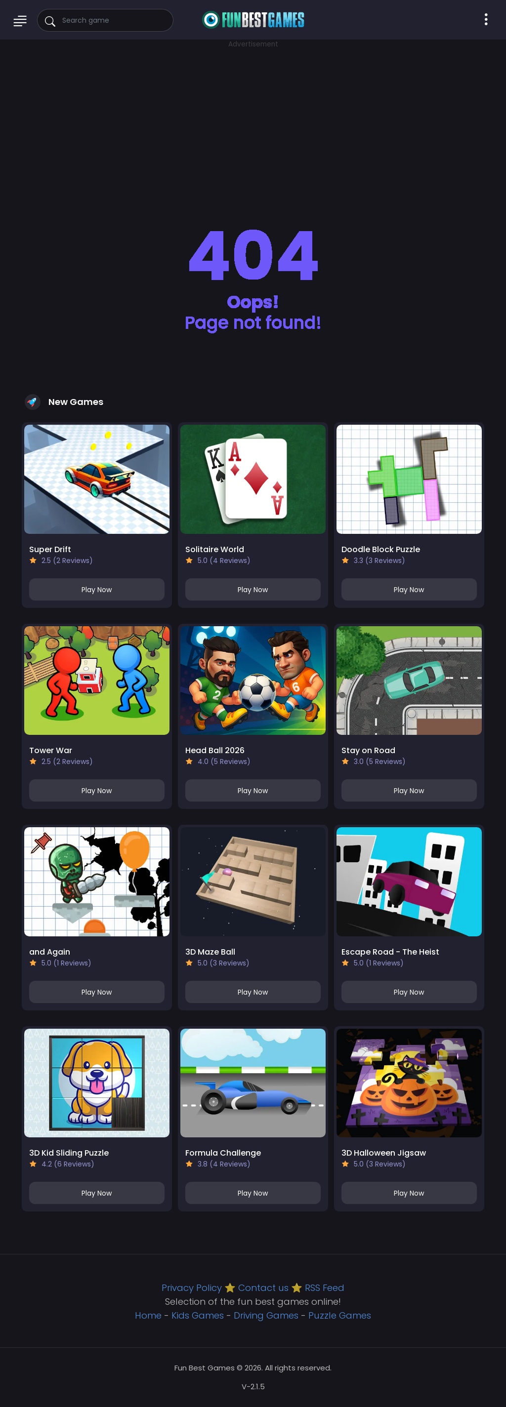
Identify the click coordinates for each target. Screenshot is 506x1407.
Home (148, 1315)
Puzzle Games (339, 1315)
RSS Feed (324, 1288)
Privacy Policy (192, 1288)
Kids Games (197, 1315)
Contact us (263, 1288)
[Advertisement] (253, 118)
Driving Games (266, 1315)
